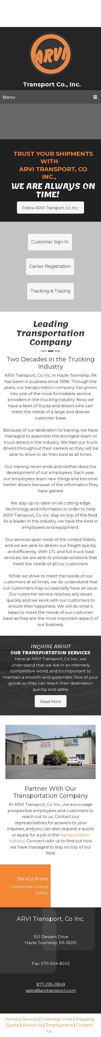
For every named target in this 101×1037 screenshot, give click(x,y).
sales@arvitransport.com (51, 990)
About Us (32, 1025)
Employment (59, 1025)
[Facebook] (55, 19)
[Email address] (51, 8)
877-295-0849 (50, 984)
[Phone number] (47, 19)
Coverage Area (57, 1019)
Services (30, 1019)
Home (11, 1019)
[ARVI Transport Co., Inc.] (50, 54)
